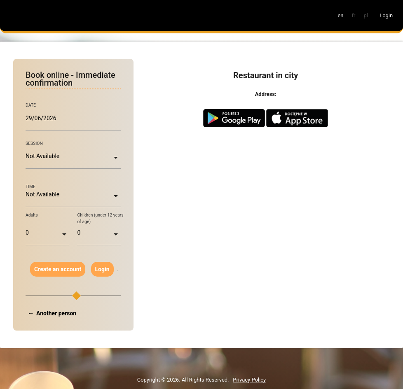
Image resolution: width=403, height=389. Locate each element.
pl (365, 15)
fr (354, 15)
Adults (32, 215)
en (340, 15)
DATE (31, 105)
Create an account (57, 269)
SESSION (34, 143)
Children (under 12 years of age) (100, 218)
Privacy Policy (249, 380)
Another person (56, 313)
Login (102, 269)
